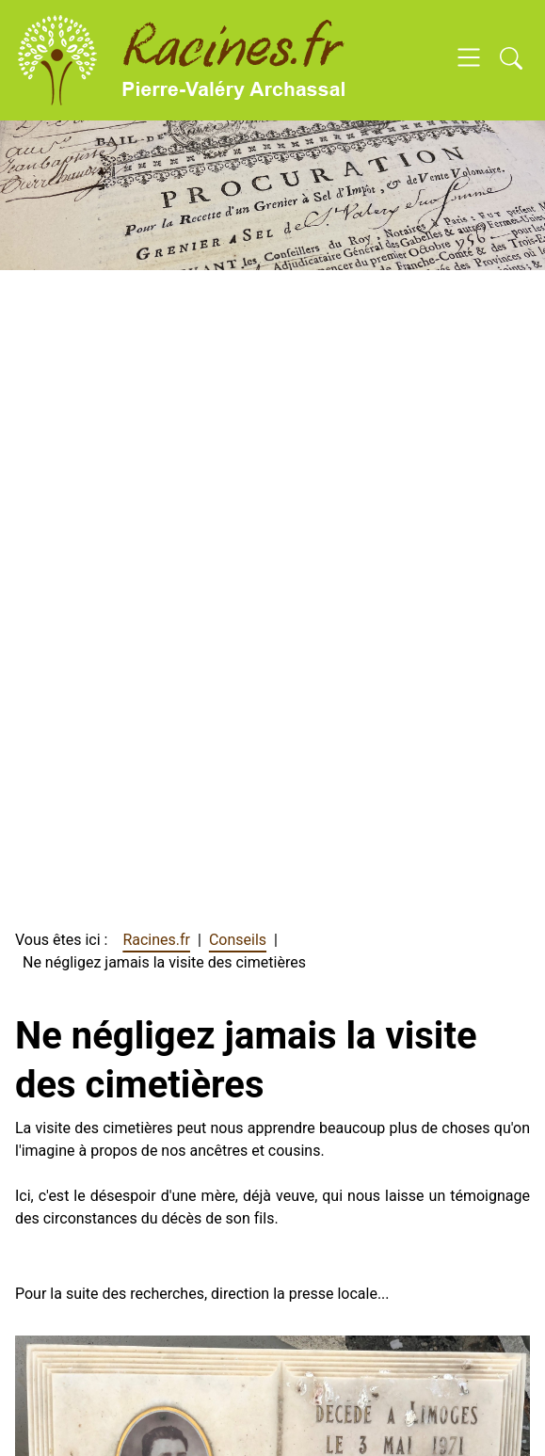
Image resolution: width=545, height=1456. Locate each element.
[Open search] (511, 60)
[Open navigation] (468, 60)
